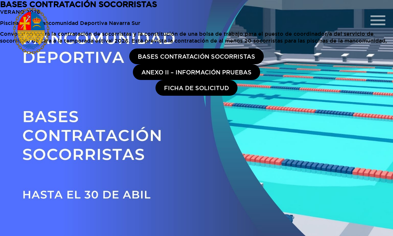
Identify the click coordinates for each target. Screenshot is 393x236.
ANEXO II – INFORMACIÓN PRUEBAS (196, 72)
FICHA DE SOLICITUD (196, 88)
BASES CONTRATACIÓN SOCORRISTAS (196, 56)
